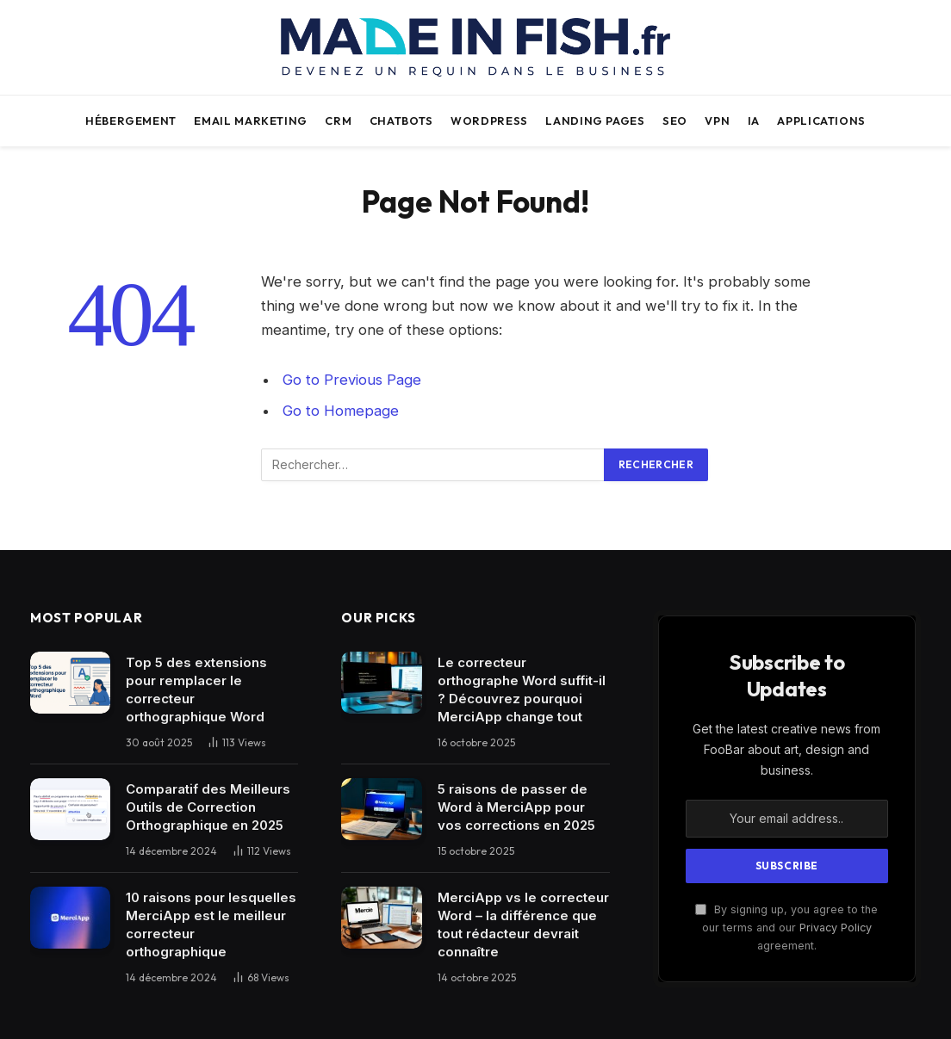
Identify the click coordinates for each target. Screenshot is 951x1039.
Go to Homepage (341, 410)
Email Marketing (251, 120)
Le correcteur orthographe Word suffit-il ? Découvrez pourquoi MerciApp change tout (522, 689)
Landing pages (594, 120)
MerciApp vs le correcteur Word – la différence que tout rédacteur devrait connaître (523, 924)
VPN (717, 120)
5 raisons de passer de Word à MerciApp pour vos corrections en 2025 (516, 807)
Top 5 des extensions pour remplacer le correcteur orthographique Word (196, 689)
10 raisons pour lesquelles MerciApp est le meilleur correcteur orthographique (211, 924)
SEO (674, 120)
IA (754, 120)
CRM (338, 120)
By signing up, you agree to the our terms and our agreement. (786, 928)
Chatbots (401, 120)
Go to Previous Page (352, 379)
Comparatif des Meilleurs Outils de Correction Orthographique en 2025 (208, 807)
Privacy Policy (835, 927)
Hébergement (131, 120)
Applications (821, 120)
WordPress (489, 120)
